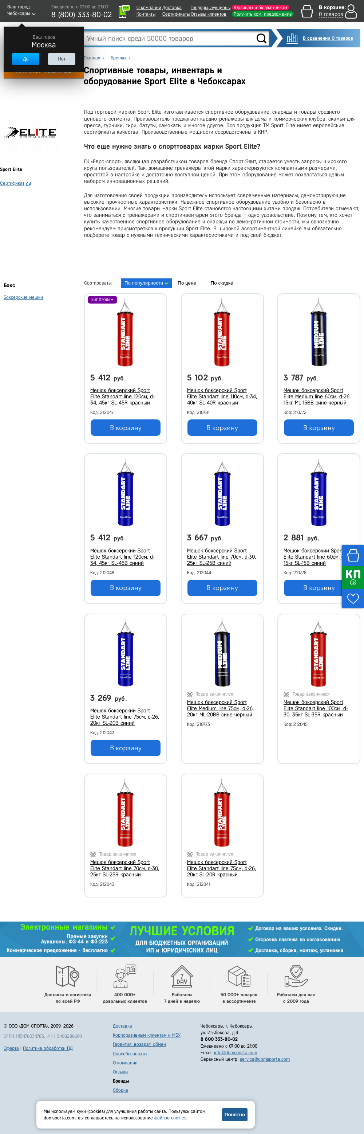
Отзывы (120, 1072)
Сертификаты (176, 14)
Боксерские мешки (23, 297)
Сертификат (12, 183)
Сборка (120, 1090)
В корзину (126, 428)
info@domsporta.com (235, 1052)
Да (25, 59)
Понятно (235, 1114)
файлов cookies (170, 1117)
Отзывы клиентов (208, 14)
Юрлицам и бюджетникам (260, 7)
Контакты (145, 14)
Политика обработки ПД (48, 1048)
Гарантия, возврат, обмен (139, 1044)
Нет (62, 59)
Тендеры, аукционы (210, 7)
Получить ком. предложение (263, 14)
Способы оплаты (130, 1053)
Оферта (11, 1048)
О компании (148, 7)
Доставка (172, 7)
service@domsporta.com (265, 1059)
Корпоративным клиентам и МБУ (147, 1035)
